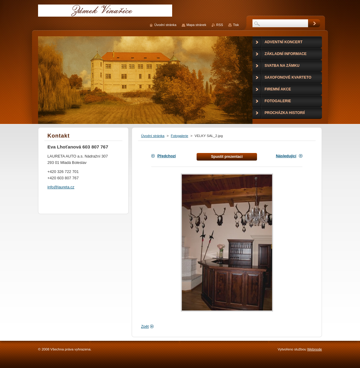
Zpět (145, 326)
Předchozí (166, 156)
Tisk (236, 25)
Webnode (314, 349)
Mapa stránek (196, 25)
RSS (219, 25)
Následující (286, 156)
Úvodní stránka (152, 136)
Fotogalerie (179, 136)
